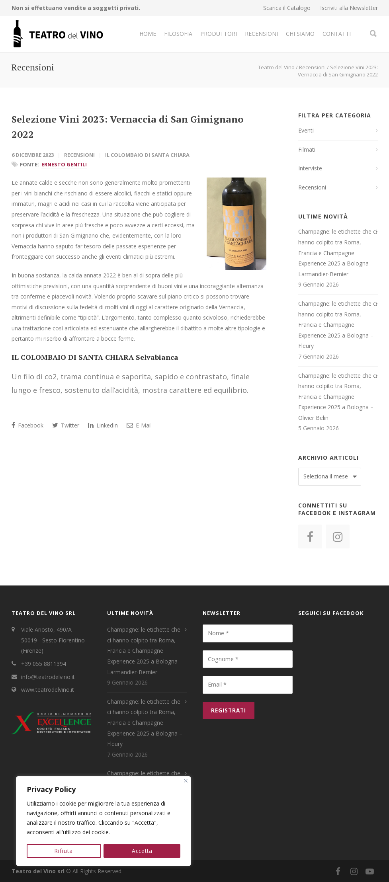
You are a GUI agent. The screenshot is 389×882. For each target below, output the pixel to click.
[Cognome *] (248, 659)
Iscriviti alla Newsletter (349, 8)
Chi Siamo (300, 33)
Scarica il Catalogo (287, 8)
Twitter (65, 425)
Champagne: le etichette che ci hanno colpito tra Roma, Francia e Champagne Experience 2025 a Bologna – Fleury (337, 324)
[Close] (186, 781)
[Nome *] (248, 633)
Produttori (218, 33)
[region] (103, 821)
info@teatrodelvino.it (48, 677)
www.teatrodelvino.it (47, 689)
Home (147, 33)
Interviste (310, 168)
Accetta (142, 851)
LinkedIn (103, 425)
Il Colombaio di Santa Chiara (147, 154)
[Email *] (248, 684)
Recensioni (261, 33)
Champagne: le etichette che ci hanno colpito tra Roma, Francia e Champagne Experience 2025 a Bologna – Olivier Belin (337, 396)
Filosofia (178, 33)
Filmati (306, 149)
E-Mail (139, 425)
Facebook (27, 425)
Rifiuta (63, 851)
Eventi (306, 130)
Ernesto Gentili (64, 164)
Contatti (337, 33)
